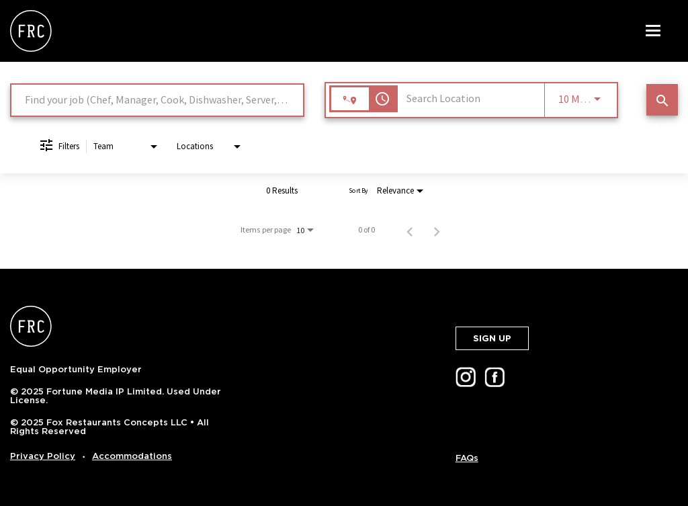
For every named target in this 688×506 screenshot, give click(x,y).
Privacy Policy (42, 456)
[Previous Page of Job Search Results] (409, 229)
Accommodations (132, 456)
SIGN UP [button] (492, 338)
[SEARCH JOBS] (662, 100)
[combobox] (157, 100)
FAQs (467, 458)
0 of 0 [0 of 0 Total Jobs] (366, 230)
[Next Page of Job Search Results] (436, 229)
